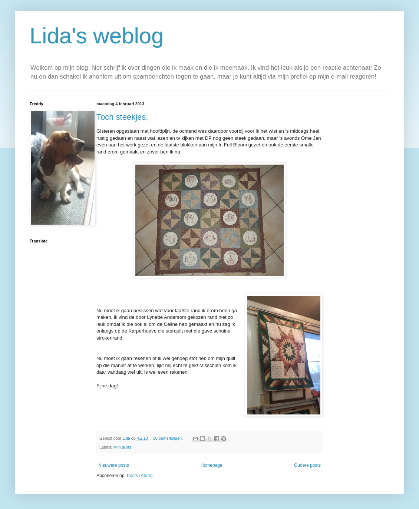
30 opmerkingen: (168, 438)
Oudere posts (307, 465)
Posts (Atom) (139, 475)
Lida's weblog (97, 35)
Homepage (211, 465)
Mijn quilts (122, 447)
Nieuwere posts (113, 465)
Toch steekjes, (122, 117)
